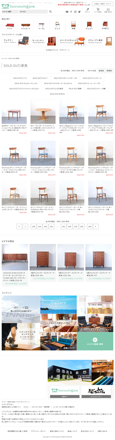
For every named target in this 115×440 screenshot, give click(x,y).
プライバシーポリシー (39, 431)
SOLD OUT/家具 (13, 58)
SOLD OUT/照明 (75, 88)
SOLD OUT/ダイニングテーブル (65, 78)
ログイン (87, 12)
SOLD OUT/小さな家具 (54, 88)
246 (81, 226)
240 (45, 226)
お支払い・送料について (102, 4)
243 (63, 226)
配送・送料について (57, 431)
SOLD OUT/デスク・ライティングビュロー (24, 88)
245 (75, 226)
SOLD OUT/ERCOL (57, 94)
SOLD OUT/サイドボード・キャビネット (58, 83)
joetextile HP (96, 396)
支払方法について (87, 431)
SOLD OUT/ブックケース (92, 78)
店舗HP (64, 396)
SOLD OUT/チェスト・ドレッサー (26, 83)
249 (89, 226)
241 (51, 226)
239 (39, 226)
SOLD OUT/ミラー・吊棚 (96, 88)
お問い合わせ (108, 12)
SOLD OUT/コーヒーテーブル (89, 83)
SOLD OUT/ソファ (20, 78)
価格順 (101, 70)
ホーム (4, 58)
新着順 (109, 70)
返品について (72, 431)
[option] (15, 265)
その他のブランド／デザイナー (57, 50)
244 (69, 226)
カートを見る (98, 12)
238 (33, 226)
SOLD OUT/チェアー (40, 78)
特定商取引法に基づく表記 (18, 431)
